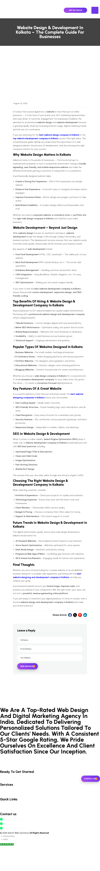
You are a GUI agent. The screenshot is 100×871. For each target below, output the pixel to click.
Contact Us (5, 831)
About (2, 827)
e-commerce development (12, 814)
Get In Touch (75, 10)
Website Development (9, 810)
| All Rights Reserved (39, 857)
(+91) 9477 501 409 (10, 845)
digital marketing (7, 817)
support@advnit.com (12, 854)
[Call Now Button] (7, 869)
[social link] (70, 627)
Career (3, 834)
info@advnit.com (10, 849)
